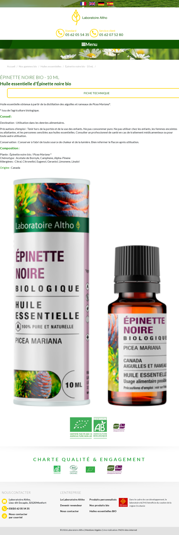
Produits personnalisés (103, 499)
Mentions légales (93, 530)
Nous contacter (69, 511)
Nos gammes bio (28, 66)
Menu (89, 44)
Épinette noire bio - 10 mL (79, 66)
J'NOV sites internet (127, 530)
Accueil (11, 66)
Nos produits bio (99, 505)
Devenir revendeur (71, 505)
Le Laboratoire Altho (72, 499)
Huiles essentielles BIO (103, 511)
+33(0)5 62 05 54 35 (18, 508)
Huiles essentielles (51, 66)
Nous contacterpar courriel (18, 516)
